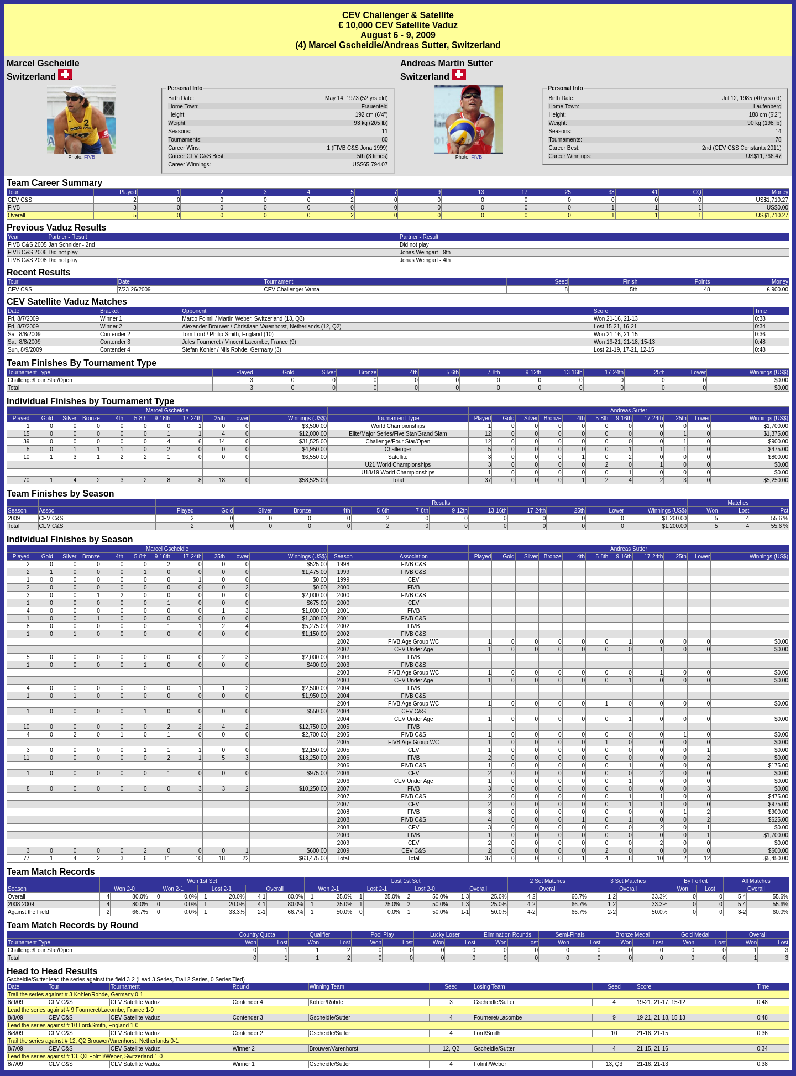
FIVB (89, 157)
